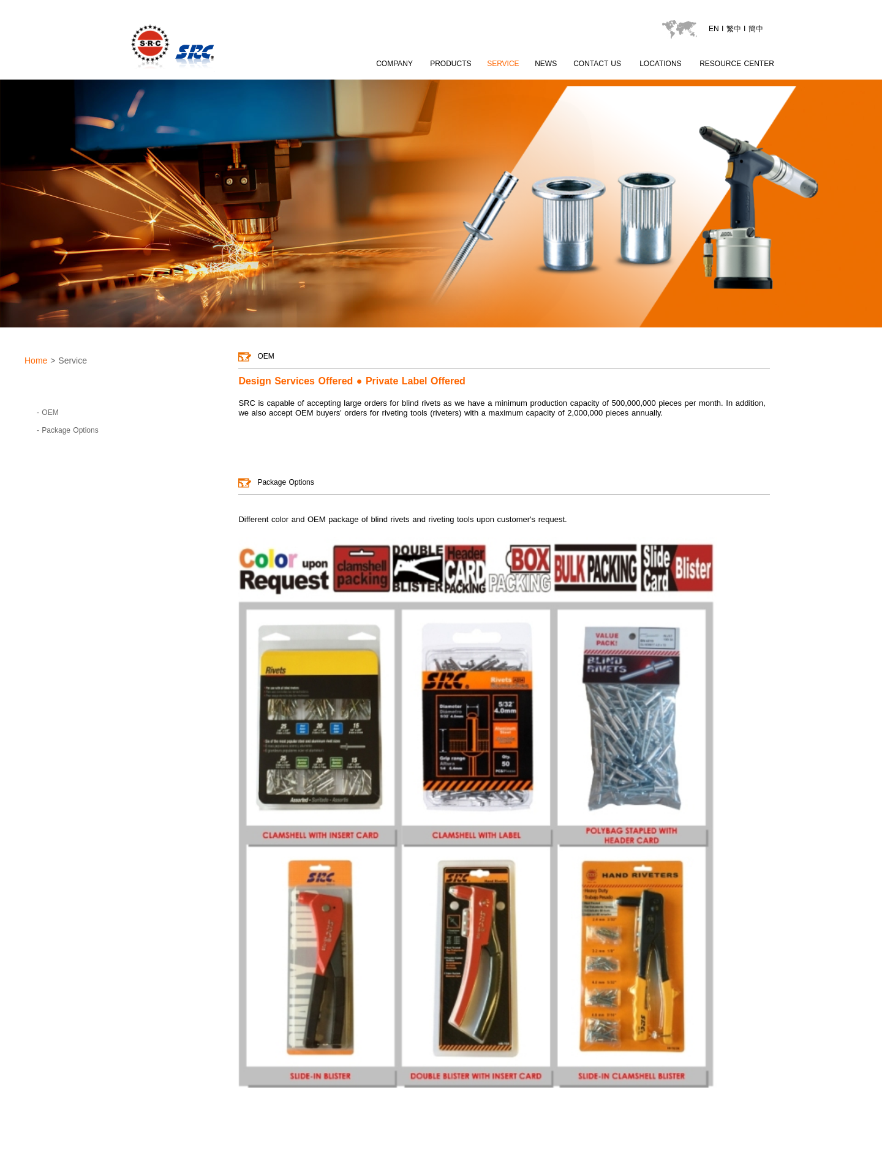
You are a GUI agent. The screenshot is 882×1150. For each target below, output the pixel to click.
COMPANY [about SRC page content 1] (394, 63)
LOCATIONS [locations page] (660, 63)
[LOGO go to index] (217, 74)
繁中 (733, 28)
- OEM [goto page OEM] (48, 412)
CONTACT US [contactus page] (597, 63)
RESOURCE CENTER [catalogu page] (736, 63)
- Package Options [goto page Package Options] (68, 430)
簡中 (755, 28)
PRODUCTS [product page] (450, 63)
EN (714, 28)
